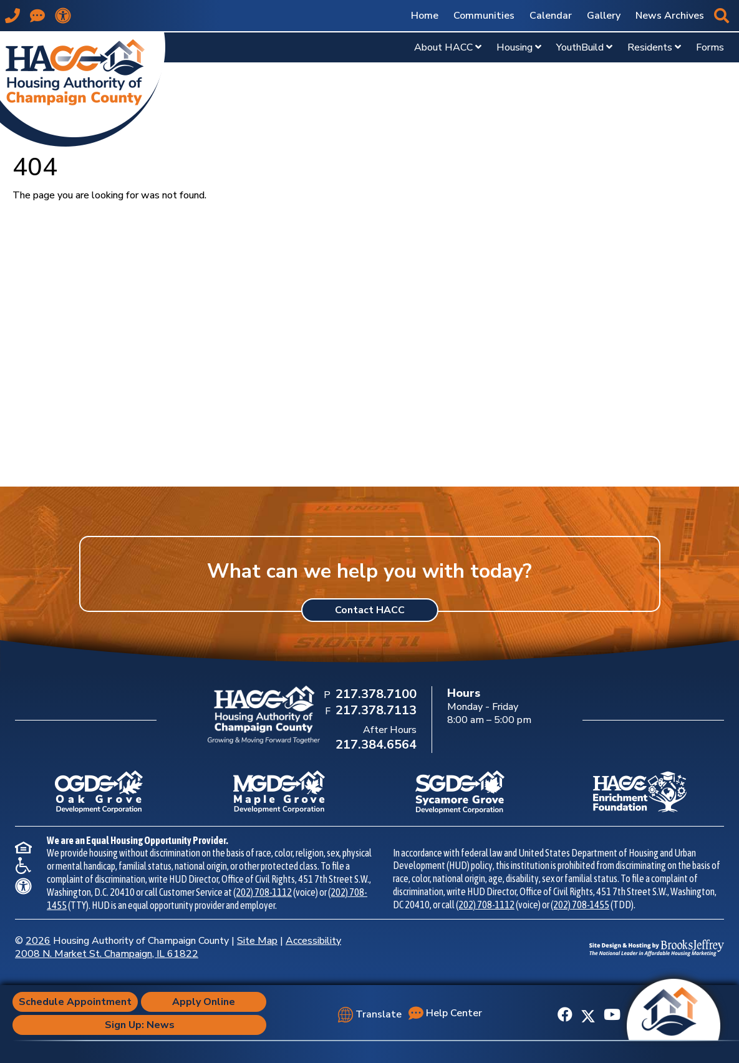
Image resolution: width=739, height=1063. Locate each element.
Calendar (550, 16)
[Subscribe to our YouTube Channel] (612, 1015)
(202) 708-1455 (580, 904)
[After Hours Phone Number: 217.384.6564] (375, 745)
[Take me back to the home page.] (82, 89)
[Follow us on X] (588, 1015)
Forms (710, 47)
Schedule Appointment (75, 1002)
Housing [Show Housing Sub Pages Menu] (518, 47)
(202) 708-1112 (262, 892)
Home (424, 16)
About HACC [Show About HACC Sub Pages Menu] (447, 47)
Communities (483, 16)
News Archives (669, 16)
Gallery (604, 16)
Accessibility (313, 941)
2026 (38, 941)
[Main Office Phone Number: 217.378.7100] (375, 695)
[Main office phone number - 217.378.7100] (12, 15)
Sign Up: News (140, 1025)
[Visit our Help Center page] (37, 15)
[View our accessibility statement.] (63, 15)
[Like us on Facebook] (565, 1015)
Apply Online (203, 1002)
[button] (721, 15)
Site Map (257, 941)
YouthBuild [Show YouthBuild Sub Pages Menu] (584, 47)
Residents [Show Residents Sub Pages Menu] (654, 47)
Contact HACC (370, 610)
